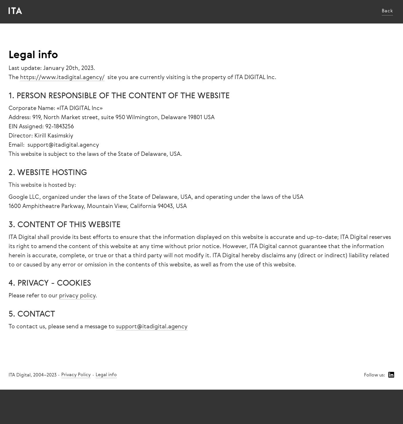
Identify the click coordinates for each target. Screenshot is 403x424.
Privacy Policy (76, 374)
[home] (15, 10)
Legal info (106, 374)
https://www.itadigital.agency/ (62, 77)
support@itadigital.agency (152, 326)
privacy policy (77, 295)
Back (387, 10)
